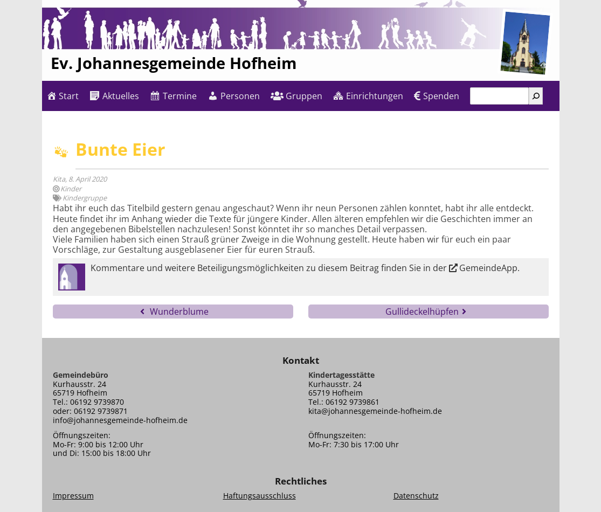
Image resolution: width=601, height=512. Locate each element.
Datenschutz (416, 495)
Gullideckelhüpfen (422, 311)
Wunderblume (179, 311)
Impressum (73, 495)
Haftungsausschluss (259, 495)
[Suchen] (536, 96)
